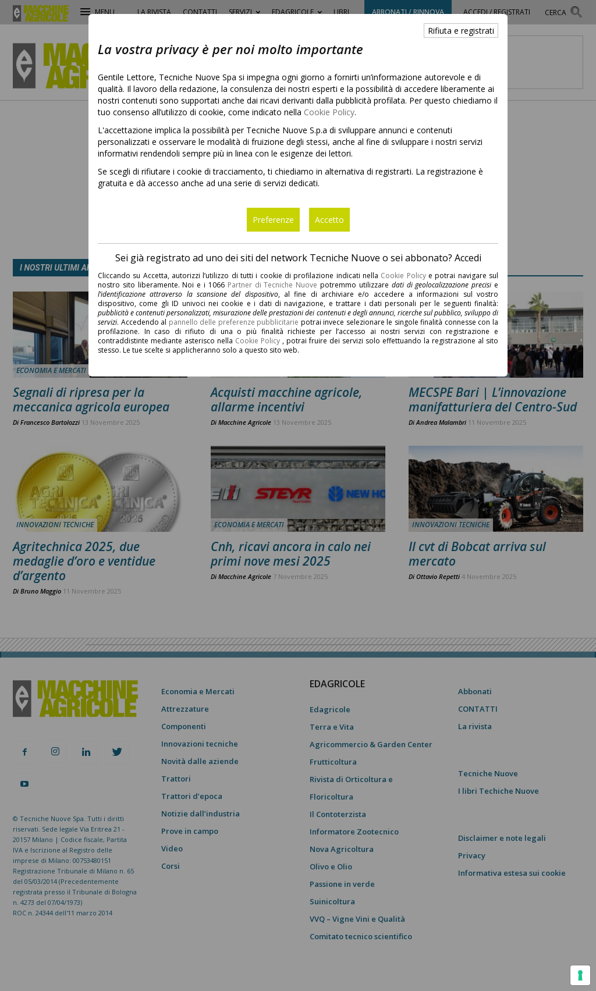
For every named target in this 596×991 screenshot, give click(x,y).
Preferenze (273, 219)
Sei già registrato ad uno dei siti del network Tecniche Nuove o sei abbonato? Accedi (298, 257)
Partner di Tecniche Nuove (274, 285)
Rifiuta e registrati (461, 30)
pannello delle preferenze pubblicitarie (234, 322)
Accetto (329, 219)
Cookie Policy (329, 112)
